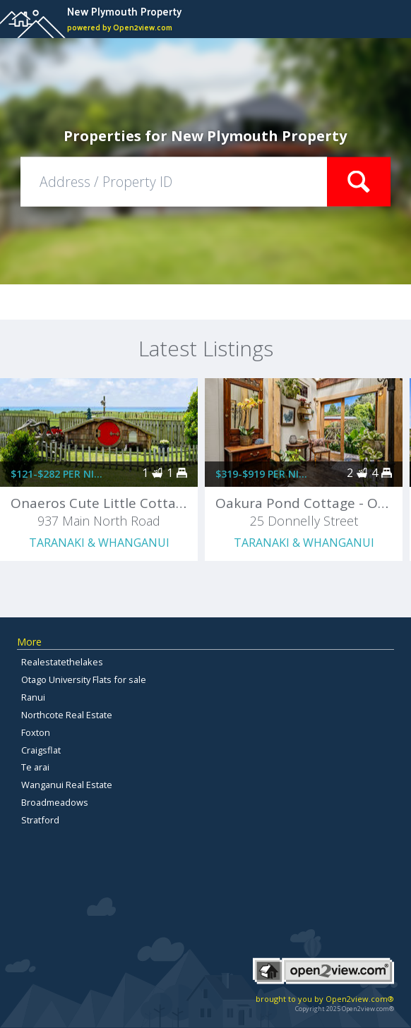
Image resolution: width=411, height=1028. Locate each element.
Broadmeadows (54, 802)
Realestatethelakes (62, 661)
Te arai (35, 767)
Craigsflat (41, 750)
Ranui (33, 697)
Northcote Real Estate (66, 714)
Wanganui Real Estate (66, 784)
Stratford (40, 820)
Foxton (35, 732)
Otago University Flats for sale (83, 679)
